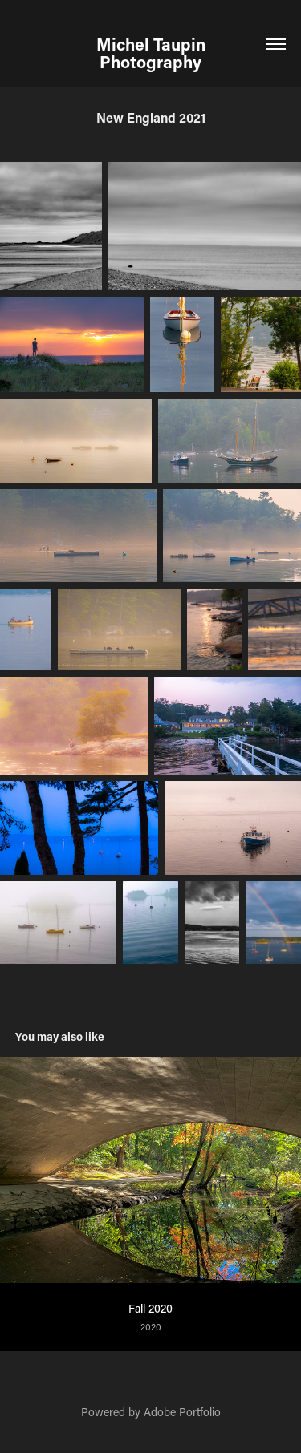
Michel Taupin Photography (152, 53)
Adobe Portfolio (182, 1411)
